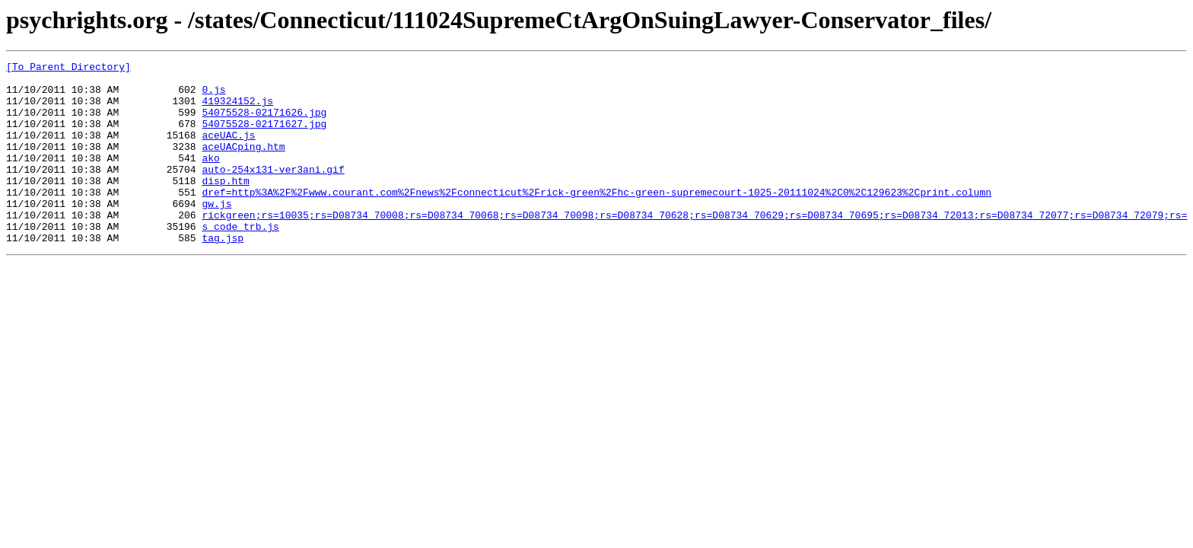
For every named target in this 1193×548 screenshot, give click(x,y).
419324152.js (237, 109)
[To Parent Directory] (68, 68)
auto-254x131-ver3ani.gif (273, 192)
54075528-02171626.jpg (264, 123)
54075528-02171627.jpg (264, 137)
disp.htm (225, 205)
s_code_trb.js (240, 260)
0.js (213, 96)
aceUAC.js (228, 151)
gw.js (216, 233)
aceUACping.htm (243, 164)
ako (210, 178)
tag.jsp (222, 274)
